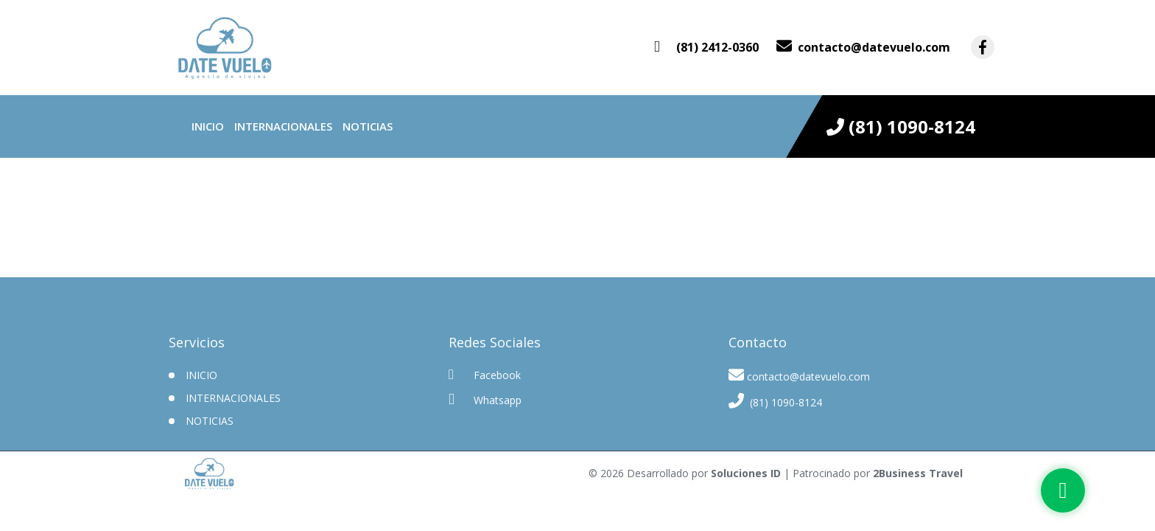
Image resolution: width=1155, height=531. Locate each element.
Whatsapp (485, 399)
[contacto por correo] (863, 47)
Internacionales (283, 126)
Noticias (368, 126)
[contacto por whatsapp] (706, 47)
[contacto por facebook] (982, 47)
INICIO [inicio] (208, 126)
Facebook (485, 374)
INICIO (201, 375)
